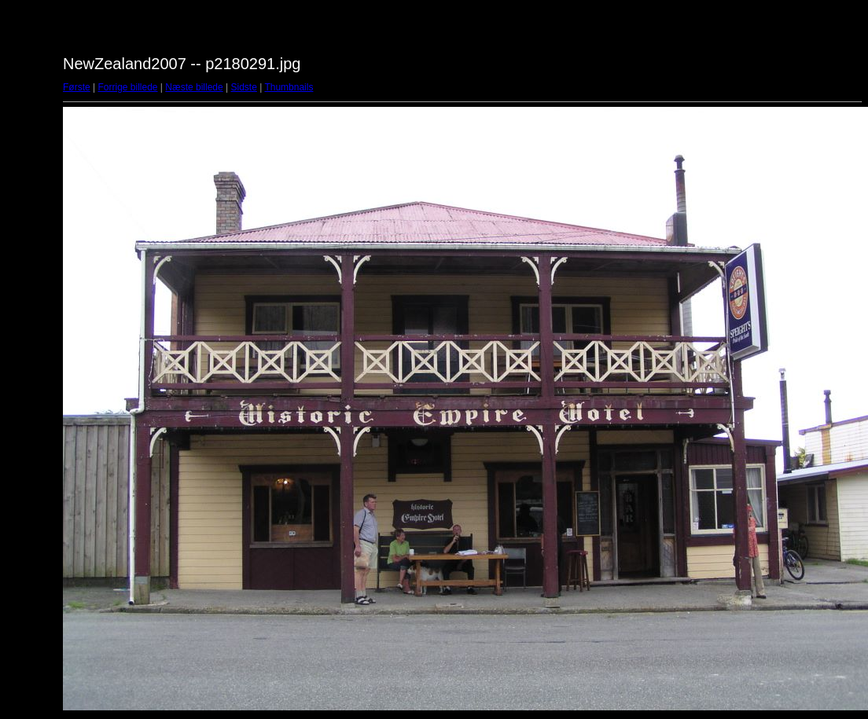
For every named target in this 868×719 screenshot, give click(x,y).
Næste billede (194, 87)
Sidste (243, 87)
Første (76, 87)
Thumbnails (288, 87)
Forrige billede (127, 87)
